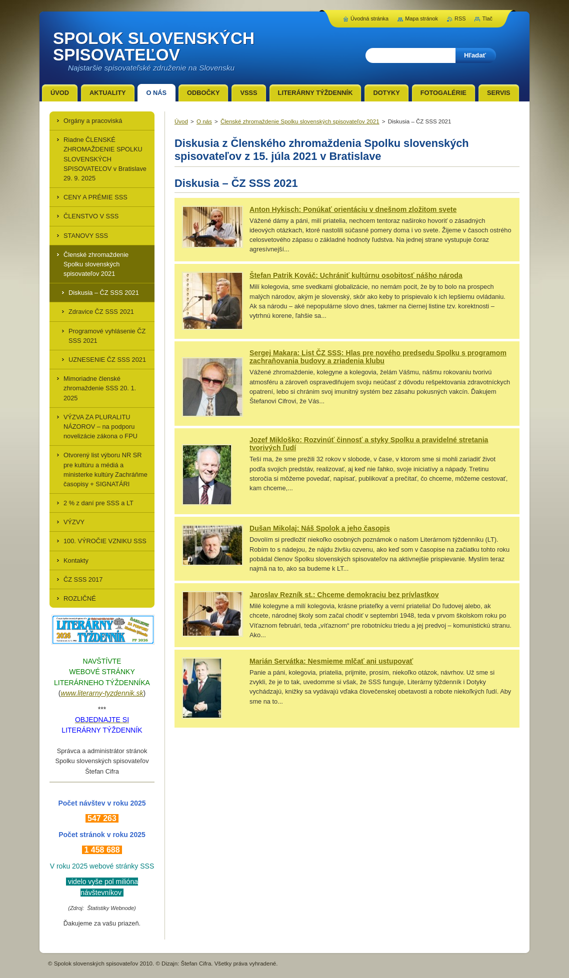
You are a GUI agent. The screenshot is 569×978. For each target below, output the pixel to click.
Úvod (181, 121)
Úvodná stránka (369, 18)
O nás (204, 121)
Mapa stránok (421, 18)
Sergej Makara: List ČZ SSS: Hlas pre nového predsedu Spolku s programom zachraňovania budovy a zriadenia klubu (378, 357)
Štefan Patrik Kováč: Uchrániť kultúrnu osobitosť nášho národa (356, 275)
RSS (460, 18)
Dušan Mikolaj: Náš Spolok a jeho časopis (320, 528)
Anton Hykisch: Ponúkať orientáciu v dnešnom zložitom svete (353, 209)
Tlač (487, 18)
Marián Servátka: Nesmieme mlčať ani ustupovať (331, 661)
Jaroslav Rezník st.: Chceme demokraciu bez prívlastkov (344, 595)
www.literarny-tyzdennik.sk (102, 693)
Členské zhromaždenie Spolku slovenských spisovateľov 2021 (300, 121)
